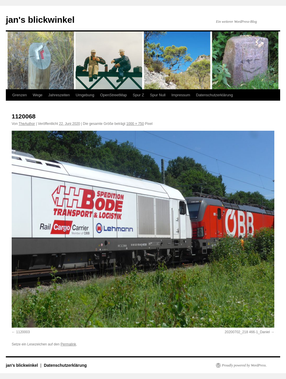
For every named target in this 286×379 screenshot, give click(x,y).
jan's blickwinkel (40, 20)
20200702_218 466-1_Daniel (247, 332)
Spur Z (138, 95)
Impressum (180, 95)
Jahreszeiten (59, 95)
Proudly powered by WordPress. (244, 365)
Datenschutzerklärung (214, 95)
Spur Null (157, 95)
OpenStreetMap (113, 95)
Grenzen (19, 95)
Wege (38, 95)
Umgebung (85, 95)
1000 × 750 (135, 124)
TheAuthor (27, 124)
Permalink (68, 344)
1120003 (23, 332)
